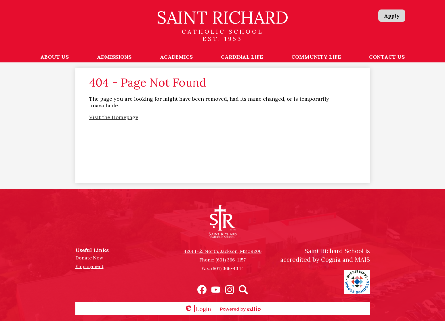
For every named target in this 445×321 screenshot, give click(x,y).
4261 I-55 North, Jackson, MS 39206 (222, 251)
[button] (54, 56)
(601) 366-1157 (230, 260)
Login (197, 308)
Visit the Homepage (113, 117)
